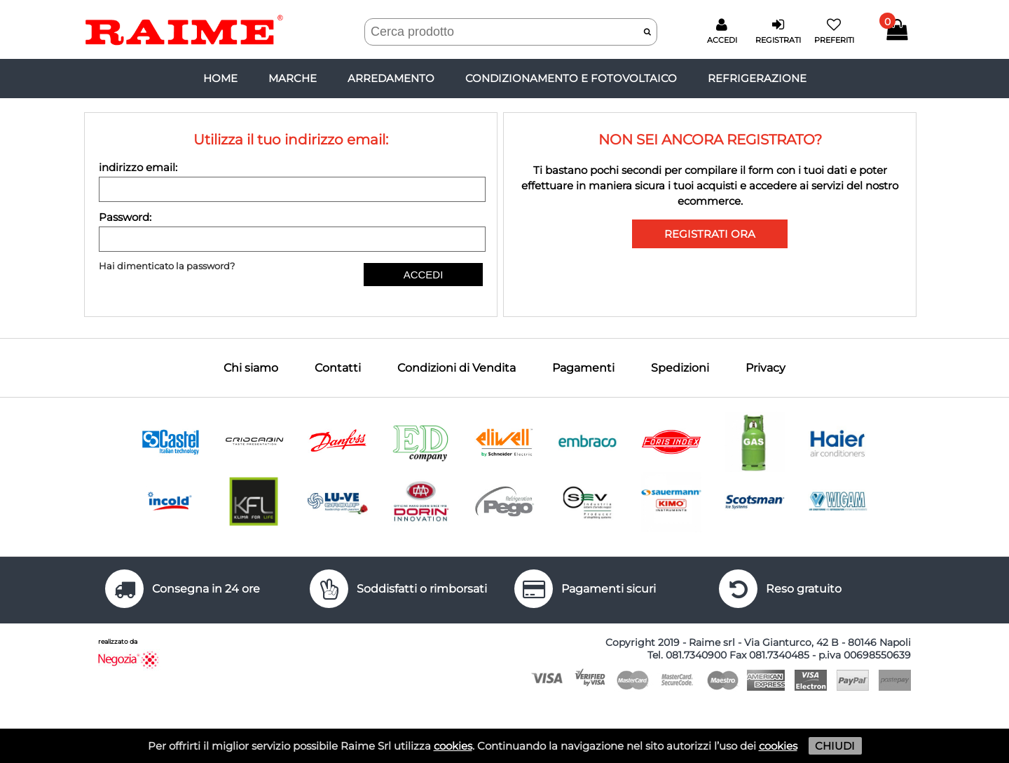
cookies (453, 745)
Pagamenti (583, 367)
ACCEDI (424, 275)
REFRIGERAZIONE (757, 78)
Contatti (338, 367)
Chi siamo (251, 367)
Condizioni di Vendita (456, 367)
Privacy (765, 367)
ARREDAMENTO (391, 78)
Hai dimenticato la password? (167, 265)
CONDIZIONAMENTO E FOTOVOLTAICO (571, 78)
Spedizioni (680, 367)
